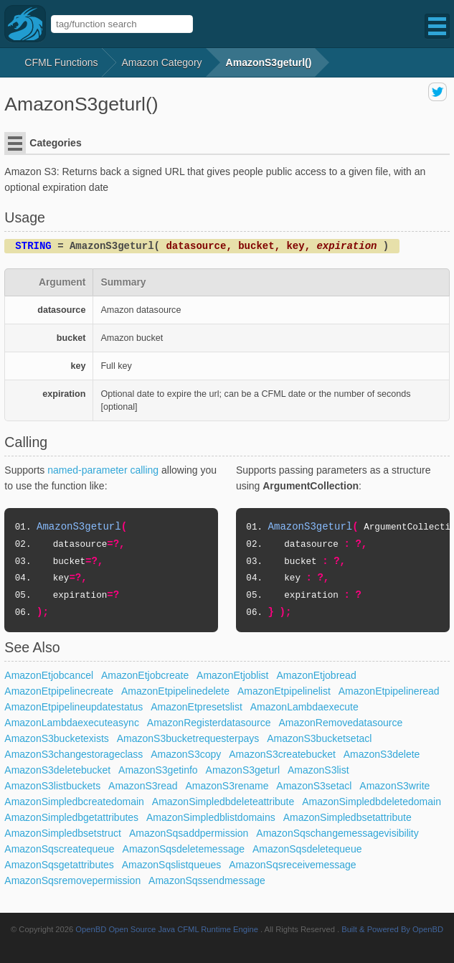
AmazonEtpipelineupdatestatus (73, 707)
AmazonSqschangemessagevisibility (337, 833)
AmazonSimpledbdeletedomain (371, 801)
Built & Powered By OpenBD (392, 929)
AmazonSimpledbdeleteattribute (223, 801)
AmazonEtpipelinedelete (175, 691)
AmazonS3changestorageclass (73, 754)
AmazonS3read (143, 785)
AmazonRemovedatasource (340, 722)
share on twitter (437, 92)
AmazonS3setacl (313, 785)
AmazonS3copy (186, 754)
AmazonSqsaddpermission (189, 833)
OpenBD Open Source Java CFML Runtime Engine (166, 929)
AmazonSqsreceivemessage (292, 864)
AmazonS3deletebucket (57, 770)
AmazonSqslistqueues (172, 864)
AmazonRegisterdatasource (209, 722)
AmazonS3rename (227, 785)
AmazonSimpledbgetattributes (71, 817)
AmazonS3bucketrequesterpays (188, 738)
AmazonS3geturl (243, 770)
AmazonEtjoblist (232, 675)
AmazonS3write (394, 785)
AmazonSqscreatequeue (59, 849)
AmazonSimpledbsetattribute (347, 817)
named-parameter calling (103, 470)
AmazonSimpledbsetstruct (62, 833)
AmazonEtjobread (316, 675)
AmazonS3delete (382, 754)
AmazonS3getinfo (158, 770)
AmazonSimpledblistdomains (210, 817)
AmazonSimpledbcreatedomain (74, 801)
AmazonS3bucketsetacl (319, 738)
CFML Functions (61, 62)
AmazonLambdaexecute (304, 707)
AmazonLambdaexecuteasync (71, 722)
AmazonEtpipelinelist (284, 691)
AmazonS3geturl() (269, 62)
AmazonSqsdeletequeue (307, 849)
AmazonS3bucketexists (56, 738)
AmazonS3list (318, 770)
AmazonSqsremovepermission (72, 880)
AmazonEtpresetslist (196, 707)
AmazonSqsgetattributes (59, 864)
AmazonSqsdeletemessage (184, 849)
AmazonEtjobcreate (145, 675)
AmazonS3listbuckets (52, 785)
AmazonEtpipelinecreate (58, 691)
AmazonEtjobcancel (48, 675)
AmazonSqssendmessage (206, 880)
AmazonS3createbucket (282, 754)
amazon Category (162, 62)
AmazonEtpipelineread (389, 691)
